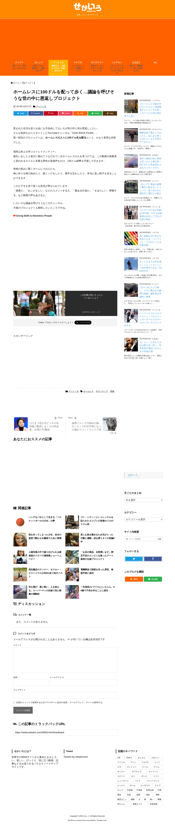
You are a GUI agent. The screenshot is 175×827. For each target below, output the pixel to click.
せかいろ (132, 475)
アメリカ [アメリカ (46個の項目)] (121, 762)
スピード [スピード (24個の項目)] (121, 776)
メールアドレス (57, 677)
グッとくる (30, 83)
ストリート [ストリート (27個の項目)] (153, 771)
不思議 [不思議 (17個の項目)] (130, 790)
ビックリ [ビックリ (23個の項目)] (121, 785)
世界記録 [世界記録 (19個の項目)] (150, 790)
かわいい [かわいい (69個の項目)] (155, 758)
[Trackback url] (65, 732)
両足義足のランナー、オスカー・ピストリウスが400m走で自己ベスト (46, 573)
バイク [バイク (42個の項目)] (137, 781)
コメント (17, 645)
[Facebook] (35, 113)
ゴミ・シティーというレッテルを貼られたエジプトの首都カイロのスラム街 (97, 520)
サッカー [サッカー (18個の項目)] (121, 771)
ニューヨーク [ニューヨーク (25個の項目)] (123, 781)
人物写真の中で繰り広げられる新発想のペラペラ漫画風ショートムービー (45, 555)
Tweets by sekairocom (76, 756)
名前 (15, 677)
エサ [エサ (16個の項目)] (119, 767)
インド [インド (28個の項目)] (157, 762)
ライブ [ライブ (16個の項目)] (157, 785)
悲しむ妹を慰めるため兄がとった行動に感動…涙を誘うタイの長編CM (98, 538)
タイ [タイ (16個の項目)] (133, 776)
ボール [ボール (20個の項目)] (132, 785)
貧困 (112, 391)
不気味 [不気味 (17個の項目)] (139, 790)
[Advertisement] (87, 39)
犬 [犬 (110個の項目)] (139, 799)
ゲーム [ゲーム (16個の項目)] (156, 767)
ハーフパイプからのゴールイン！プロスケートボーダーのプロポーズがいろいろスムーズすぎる (142, 319)
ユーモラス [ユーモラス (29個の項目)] (145, 785)
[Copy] (110, 113)
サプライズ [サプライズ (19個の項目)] (137, 771)
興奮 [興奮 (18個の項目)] (159, 799)
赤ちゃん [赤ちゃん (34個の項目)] (121, 804)
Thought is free (101, 820)
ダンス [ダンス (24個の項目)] (144, 776)
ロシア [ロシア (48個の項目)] (120, 790)
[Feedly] (95, 113)
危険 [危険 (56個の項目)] (138, 795)
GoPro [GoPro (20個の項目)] (129, 758)
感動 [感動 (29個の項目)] (133, 799)
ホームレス (88, 391)
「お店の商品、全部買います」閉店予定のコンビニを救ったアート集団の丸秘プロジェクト (97, 555)
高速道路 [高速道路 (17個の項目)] (154, 804)
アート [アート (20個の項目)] (133, 762)
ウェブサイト (19, 690)
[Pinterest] (51, 113)
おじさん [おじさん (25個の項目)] (141, 758)
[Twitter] (21, 113)
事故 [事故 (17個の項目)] (119, 795)
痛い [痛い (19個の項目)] (152, 799)
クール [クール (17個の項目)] (145, 767)
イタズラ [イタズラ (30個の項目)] (145, 762)
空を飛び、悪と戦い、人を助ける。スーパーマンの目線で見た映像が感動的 (45, 590)
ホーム (16, 83)
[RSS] (80, 113)
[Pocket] (66, 113)
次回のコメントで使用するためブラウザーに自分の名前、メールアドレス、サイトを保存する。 (60, 702)
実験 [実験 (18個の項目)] (157, 795)
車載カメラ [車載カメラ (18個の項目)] (137, 804)
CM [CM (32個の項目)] (118, 758)
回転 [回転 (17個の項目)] (148, 795)
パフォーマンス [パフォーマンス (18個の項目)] (152, 781)
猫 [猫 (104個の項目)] (145, 799)
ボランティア (102, 391)
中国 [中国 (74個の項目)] (159, 790)
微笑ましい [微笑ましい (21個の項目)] (122, 799)
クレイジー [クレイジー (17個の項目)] (131, 767)
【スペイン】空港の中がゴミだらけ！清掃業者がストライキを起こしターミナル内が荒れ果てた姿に (142, 110)
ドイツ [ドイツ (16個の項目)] (156, 776)
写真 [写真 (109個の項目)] (129, 795)
